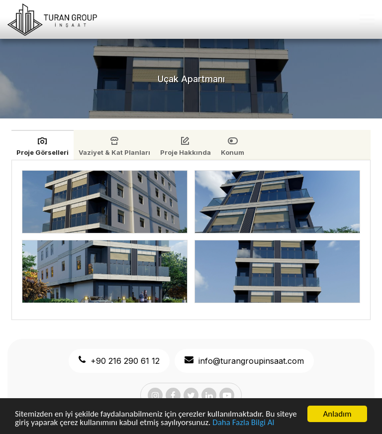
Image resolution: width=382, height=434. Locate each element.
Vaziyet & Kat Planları (114, 152)
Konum (232, 152)
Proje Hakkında (185, 152)
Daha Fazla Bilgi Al (243, 423)
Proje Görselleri (42, 152)
